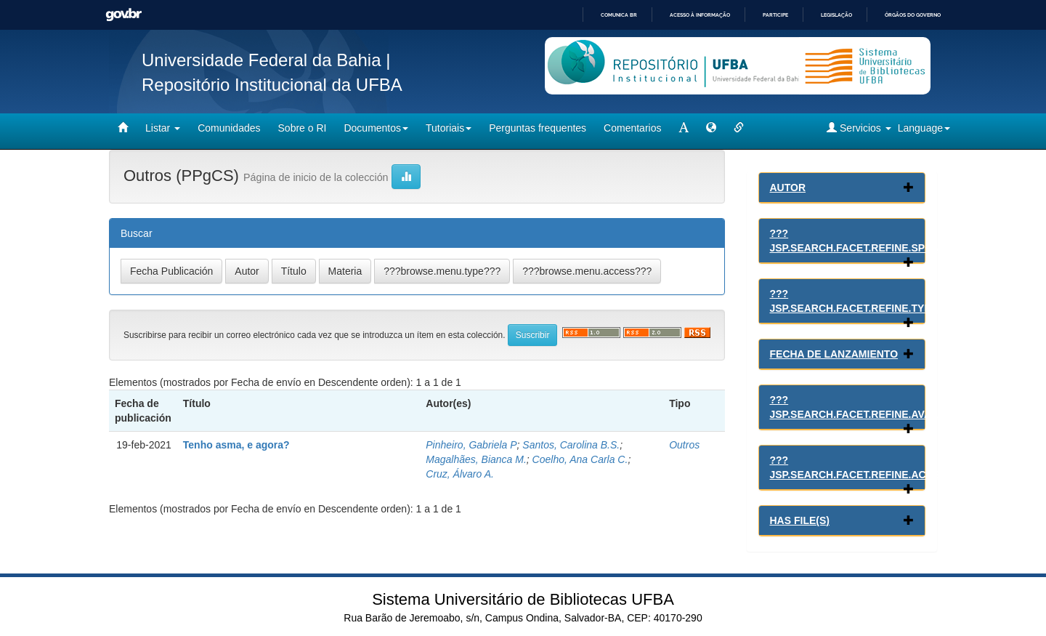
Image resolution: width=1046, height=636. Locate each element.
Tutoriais (448, 128)
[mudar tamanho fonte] (683, 127)
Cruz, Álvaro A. (460, 474)
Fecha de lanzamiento (834, 354)
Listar (162, 128)
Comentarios (632, 128)
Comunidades (229, 128)
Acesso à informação (700, 15)
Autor (788, 187)
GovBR (123, 15)
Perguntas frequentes (537, 128)
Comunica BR (619, 15)
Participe (775, 15)
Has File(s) (800, 520)
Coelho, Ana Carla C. (580, 459)
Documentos (376, 128)
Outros (684, 445)
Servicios (859, 127)
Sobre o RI (302, 128)
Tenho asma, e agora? (236, 445)
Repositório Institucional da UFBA (272, 84)
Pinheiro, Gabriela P (471, 445)
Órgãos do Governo (913, 15)
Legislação (836, 15)
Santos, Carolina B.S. (571, 445)
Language (924, 128)
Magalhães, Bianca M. (476, 459)
